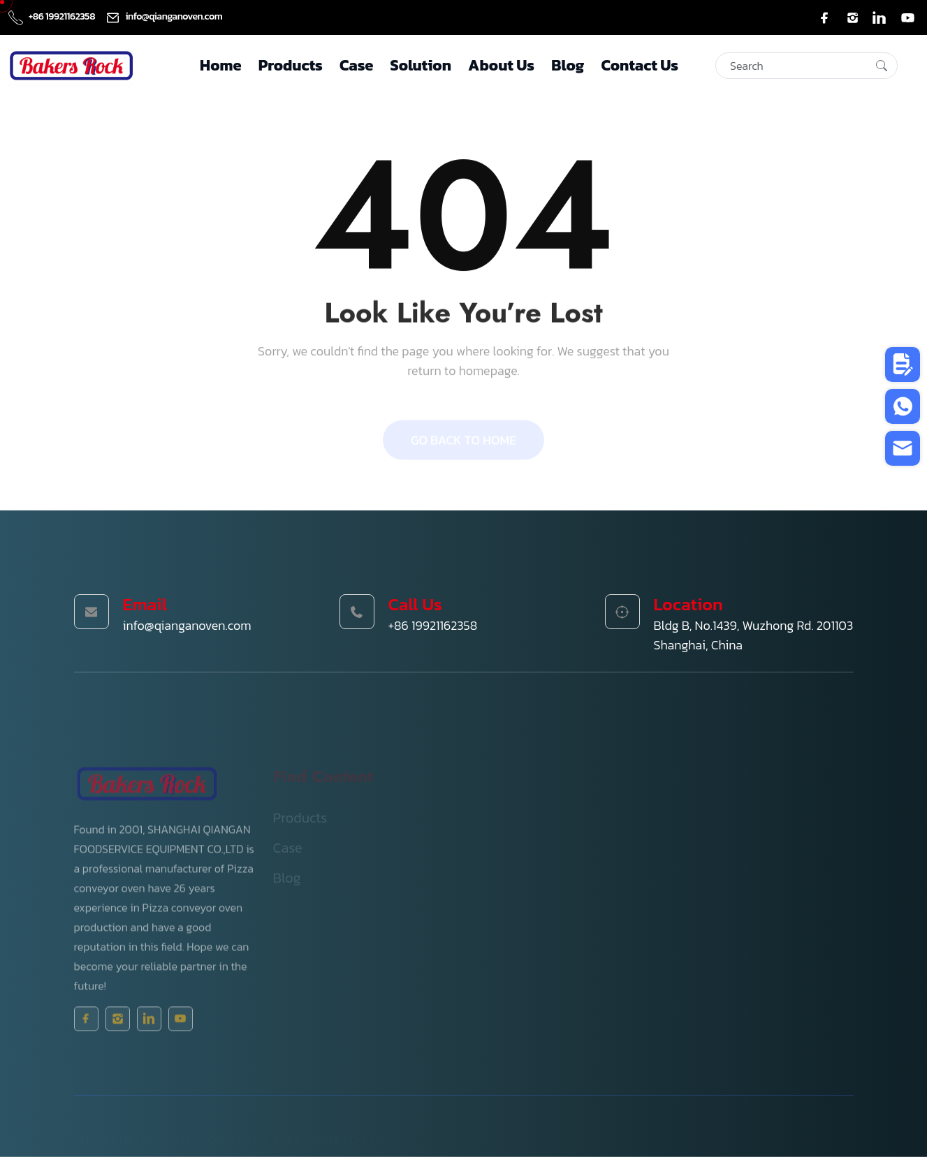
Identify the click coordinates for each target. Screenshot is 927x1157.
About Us (501, 65)
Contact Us (639, 65)
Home (220, 65)
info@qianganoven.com (164, 16)
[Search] (806, 65)
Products (290, 65)
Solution (420, 65)
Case (356, 65)
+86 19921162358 (52, 16)
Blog (567, 65)
